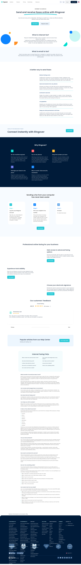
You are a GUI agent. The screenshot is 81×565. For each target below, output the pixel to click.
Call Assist (22, 558)
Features (10, 514)
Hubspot (50, 526)
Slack (50, 540)
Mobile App (22, 552)
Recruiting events (23, 544)
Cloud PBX (10, 563)
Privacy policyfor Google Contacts (62, 539)
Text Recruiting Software (24, 534)
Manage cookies (61, 542)
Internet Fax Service (34, 535)
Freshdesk (51, 528)
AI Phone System (11, 535)
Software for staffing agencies (25, 538)
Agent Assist (11, 526)
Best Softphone (22, 532)
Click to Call (32, 537)
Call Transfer (22, 557)
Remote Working (44, 532)
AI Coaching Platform (12, 523)
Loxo (50, 535)
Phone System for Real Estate (13, 538)
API (50, 544)
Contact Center (44, 529)
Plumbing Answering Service (13, 544)
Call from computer (45, 531)
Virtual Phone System (12, 562)
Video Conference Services (35, 526)
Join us (60, 526)
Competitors (22, 549)
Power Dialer (33, 531)
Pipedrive (51, 531)
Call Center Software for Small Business (14, 558)
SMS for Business (33, 540)
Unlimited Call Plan (34, 538)
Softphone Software (23, 531)
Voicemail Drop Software (35, 541)
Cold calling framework (12, 528)
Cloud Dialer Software (12, 546)
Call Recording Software (34, 553)
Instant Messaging (33, 534)
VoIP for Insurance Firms (13, 560)
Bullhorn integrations (23, 535)
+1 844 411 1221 (69, 523)
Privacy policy (61, 537)
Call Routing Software (12, 541)
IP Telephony (44, 526)
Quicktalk (21, 561)
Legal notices (61, 535)
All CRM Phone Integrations (53, 543)
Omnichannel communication (19, 514)
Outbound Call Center (45, 523)
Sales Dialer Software (12, 532)
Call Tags (32, 543)
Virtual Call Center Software (24, 523)
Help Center (61, 541)
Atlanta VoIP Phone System (13, 543)
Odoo (50, 537)
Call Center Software (45, 528)
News (60, 532)
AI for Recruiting (22, 543)
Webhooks (51, 546)
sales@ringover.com (70, 525)
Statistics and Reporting (34, 547)
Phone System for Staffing (13, 531)
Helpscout (51, 538)
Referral (60, 528)
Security (60, 534)
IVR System (32, 528)
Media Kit (60, 531)
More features (33, 556)
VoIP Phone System (34, 529)
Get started (74, 2)
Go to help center (64, 340)
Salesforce (51, 523)
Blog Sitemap (22, 560)
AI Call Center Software (12, 550)
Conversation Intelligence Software (13, 548)
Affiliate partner (61, 529)
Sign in (67, 2)
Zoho (50, 529)
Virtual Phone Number (34, 532)
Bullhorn (50, 532)
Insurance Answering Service (25, 541)
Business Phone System (34, 523)
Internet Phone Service (24, 528)
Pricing (24, 2)
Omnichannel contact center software (35, 545)
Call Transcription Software (13, 540)
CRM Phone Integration (24, 546)
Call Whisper (33, 550)
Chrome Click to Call (23, 537)
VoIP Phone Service (23, 529)
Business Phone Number (24, 540)
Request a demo (44, 23)
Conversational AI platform (13, 534)
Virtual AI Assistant (12, 537)
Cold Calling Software (23, 526)
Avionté (50, 534)
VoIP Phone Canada (12, 553)
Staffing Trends (22, 555)
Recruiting (43, 534)
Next (70, 327)
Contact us (60, 523)
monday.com (51, 541)
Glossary (21, 554)
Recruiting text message (13, 529)
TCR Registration (11, 556)
